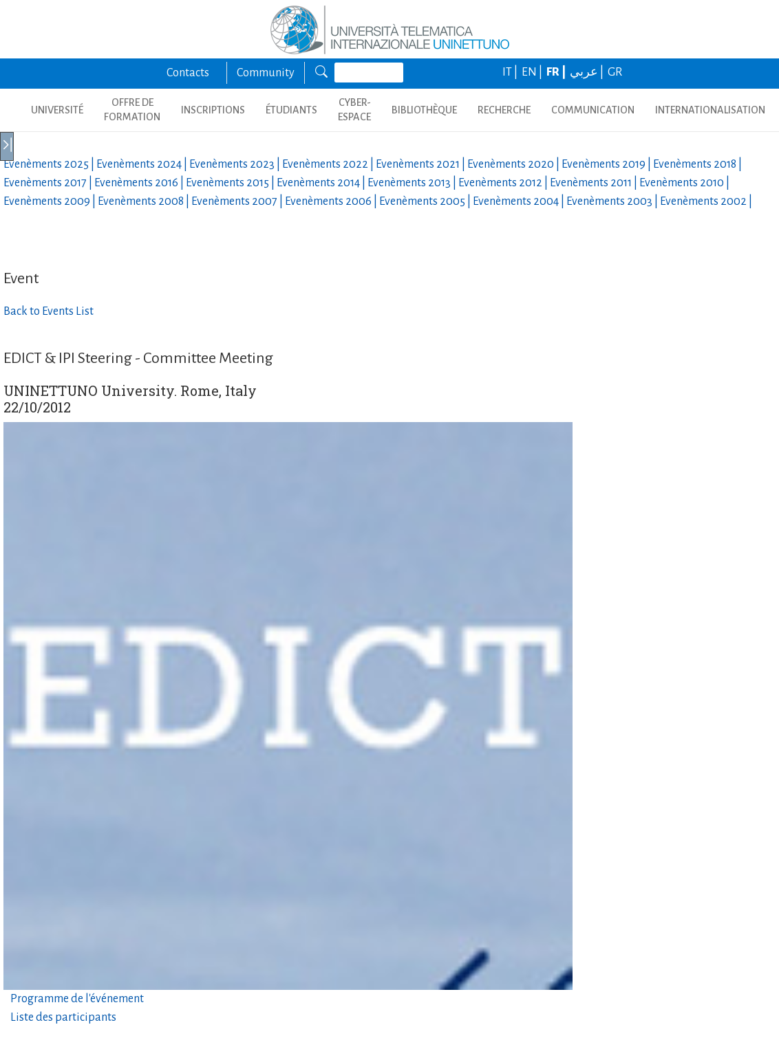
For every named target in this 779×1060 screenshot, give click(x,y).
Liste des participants (63, 1017)
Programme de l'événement (77, 999)
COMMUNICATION (592, 109)
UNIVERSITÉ (57, 109)
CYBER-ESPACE (354, 109)
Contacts (188, 73)
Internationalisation (710, 109)
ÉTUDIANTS (291, 109)
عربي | (588, 72)
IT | (511, 72)
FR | (557, 72)
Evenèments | (49, 164)
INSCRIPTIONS (213, 109)
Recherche (504, 109)
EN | (533, 72)
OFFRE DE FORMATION (132, 109)
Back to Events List (48, 311)
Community (266, 73)
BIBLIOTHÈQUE (424, 109)
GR (615, 72)
